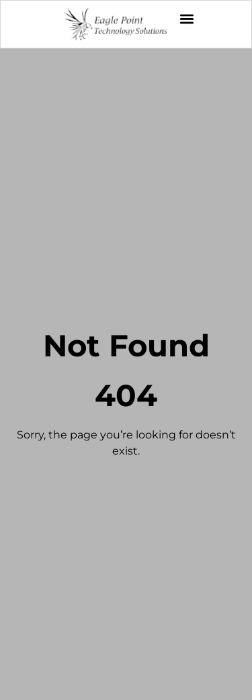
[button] (186, 18)
